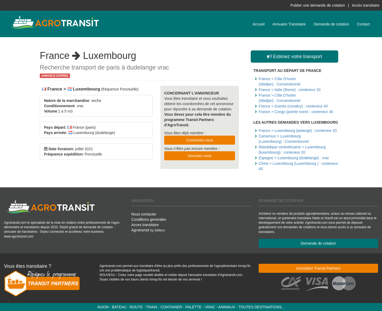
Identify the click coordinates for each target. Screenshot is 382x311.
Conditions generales (148, 219)
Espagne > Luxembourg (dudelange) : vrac (294, 158)
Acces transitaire (145, 225)
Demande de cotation (331, 24)
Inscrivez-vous (199, 156)
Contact (363, 24)
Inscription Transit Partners (318, 268)
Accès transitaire (365, 5)
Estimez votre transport (294, 56)
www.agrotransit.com (18, 236)
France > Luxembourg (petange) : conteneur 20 (298, 130)
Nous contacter (143, 214)
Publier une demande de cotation (317, 5)
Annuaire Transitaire (289, 24)
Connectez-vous (199, 140)
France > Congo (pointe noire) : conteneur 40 (296, 112)
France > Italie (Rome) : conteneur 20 (289, 90)
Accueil (258, 24)
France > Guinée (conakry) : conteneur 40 (293, 106)
